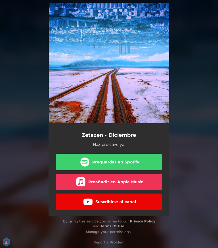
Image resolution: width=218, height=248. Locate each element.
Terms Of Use (112, 226)
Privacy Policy (142, 221)
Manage (93, 232)
